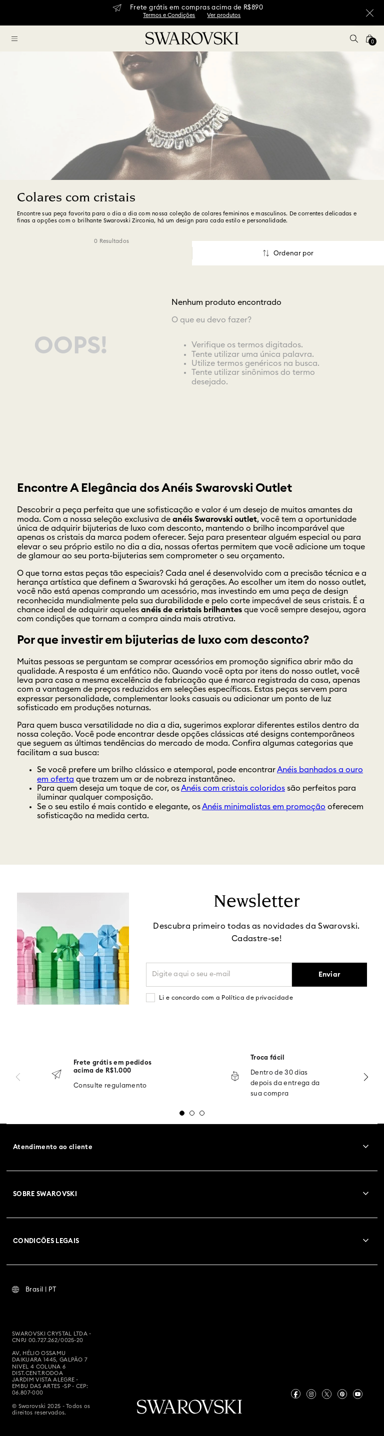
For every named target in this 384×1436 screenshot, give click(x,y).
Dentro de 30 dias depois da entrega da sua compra (285, 1083)
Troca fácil (267, 1058)
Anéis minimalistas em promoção (264, 807)
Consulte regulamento (110, 1086)
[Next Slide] (366, 1077)
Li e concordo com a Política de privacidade (226, 998)
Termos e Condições (169, 15)
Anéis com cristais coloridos (233, 788)
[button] (354, 38)
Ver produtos (223, 15)
